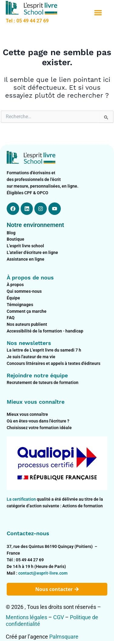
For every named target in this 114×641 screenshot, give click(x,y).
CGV (58, 617)
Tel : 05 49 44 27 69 (27, 21)
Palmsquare (63, 636)
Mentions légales (26, 617)
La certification (22, 499)
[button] (98, 13)
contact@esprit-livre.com (42, 573)
